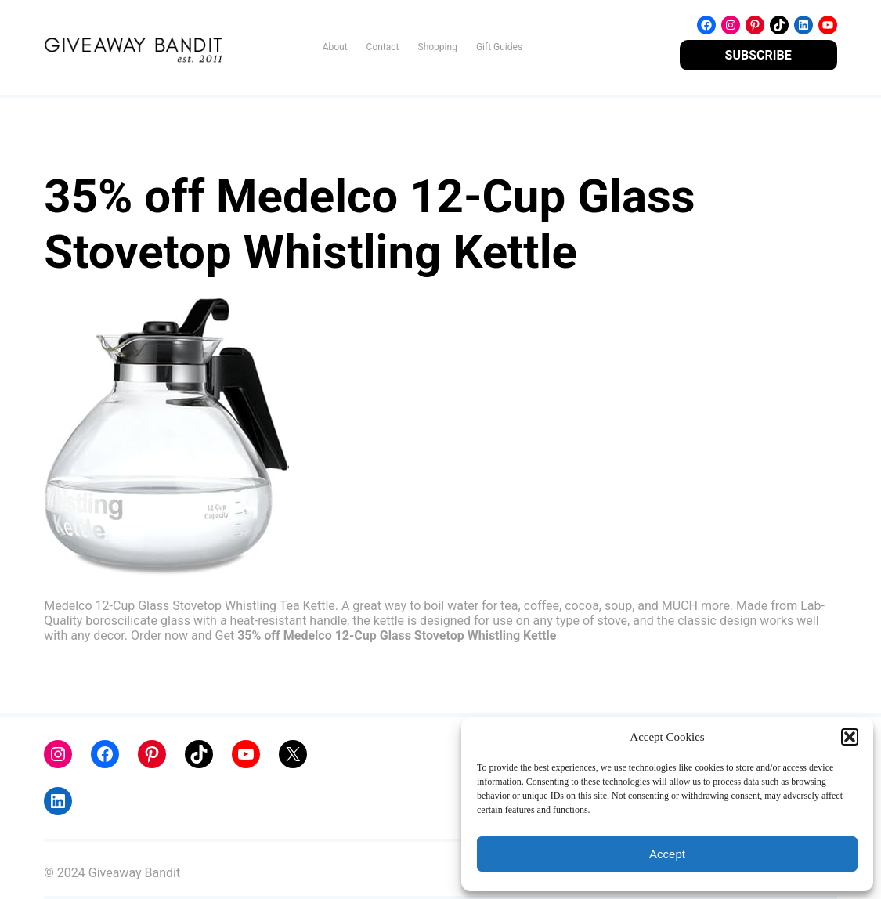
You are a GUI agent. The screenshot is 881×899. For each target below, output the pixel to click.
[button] (850, 737)
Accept (667, 854)
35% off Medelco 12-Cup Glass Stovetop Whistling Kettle (396, 635)
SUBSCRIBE (758, 55)
